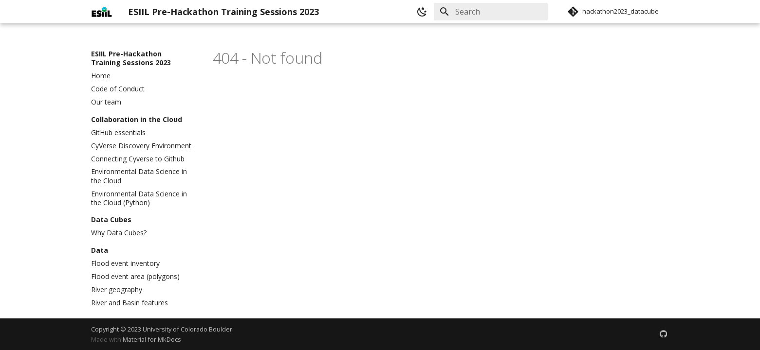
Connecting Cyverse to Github (138, 159)
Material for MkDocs (152, 339)
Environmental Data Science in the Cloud (139, 176)
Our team (106, 102)
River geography (116, 289)
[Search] (491, 11)
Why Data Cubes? (119, 232)
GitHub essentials (118, 132)
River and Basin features (129, 302)
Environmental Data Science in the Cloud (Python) (139, 198)
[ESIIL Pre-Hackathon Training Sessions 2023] (101, 11)
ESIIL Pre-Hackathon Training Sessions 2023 (131, 58)
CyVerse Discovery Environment (141, 145)
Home (101, 75)
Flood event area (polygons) (135, 276)
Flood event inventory (125, 263)
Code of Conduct (118, 89)
